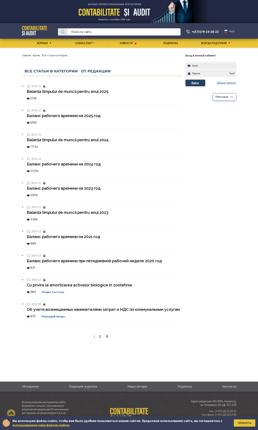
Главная (26, 55)
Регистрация (221, 97)
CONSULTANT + (86, 43)
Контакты (229, 386)
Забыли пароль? (226, 82)
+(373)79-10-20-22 (205, 32)
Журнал (42, 43)
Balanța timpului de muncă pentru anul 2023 (67, 212)
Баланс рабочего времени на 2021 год (63, 236)
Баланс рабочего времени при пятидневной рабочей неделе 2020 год (94, 260)
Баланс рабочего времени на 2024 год (64, 164)
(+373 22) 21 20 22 (225, 411)
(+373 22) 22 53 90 (225, 414)
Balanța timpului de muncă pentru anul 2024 (68, 139)
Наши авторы (137, 386)
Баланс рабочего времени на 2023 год (63, 188)
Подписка (172, 43)
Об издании (30, 386)
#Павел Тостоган (53, 292)
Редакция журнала (83, 386)
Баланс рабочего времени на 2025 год (63, 115)
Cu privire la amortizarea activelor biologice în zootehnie (79, 285)
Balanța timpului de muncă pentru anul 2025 (67, 91)
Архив (36, 55)
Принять (245, 423)
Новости (128, 43)
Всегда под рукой (214, 43)
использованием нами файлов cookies (41, 425)
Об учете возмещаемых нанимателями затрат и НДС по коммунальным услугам (103, 309)
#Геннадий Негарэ (53, 316)
